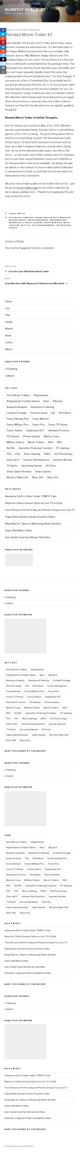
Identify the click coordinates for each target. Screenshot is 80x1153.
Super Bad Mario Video (18, 530)
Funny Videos (14, 430)
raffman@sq (32, 30)
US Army (51, 465)
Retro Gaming (32, 453)
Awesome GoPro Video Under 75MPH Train (30, 496)
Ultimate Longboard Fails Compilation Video (27, 973)
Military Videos (15, 442)
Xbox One (52, 477)
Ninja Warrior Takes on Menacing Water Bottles (33, 523)
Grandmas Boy (58, 220)
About (8, 349)
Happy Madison (53, 223)
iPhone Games (31, 436)
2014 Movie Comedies (21, 218)
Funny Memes (40, 418)
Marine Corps (51, 436)
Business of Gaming (42, 407)
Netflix (25, 225)
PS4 (17, 453)
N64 (50, 442)
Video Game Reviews (19, 471)
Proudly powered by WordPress (19, 1146)
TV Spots (12, 465)
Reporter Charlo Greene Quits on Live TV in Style (33, 503)
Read (8, 335)
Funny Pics (38, 424)
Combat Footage (17, 412)
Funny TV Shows (58, 424)
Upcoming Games (31, 465)
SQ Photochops (63, 453)
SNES (47, 453)
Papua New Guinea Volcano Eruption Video (30, 516)
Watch (21, 214)
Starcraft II (13, 459)
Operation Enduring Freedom (35, 448)
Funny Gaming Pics (18, 418)
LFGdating (11, 368)
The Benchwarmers (43, 225)
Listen (8, 342)
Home (8, 301)
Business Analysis (17, 407)
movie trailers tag (26, 187)
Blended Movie (18, 220)
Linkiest (9, 375)
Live (7, 308)
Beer (46, 401)
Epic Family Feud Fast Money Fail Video (27, 537)
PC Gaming (62, 448)
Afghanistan (41, 395)
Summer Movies (62, 459)
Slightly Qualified (25, 10)
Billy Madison (62, 218)
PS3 (9, 453)
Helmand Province (59, 430)
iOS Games (13, 436)
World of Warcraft (17, 477)
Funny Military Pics (17, 424)
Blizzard (57, 401)
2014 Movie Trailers (18, 395)
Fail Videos (64, 412)
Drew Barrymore (38, 220)
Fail (53, 412)
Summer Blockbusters (36, 459)
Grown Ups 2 (16, 223)
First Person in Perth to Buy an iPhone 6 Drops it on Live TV (40, 509)
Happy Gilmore (34, 223)
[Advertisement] (19, 560)
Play (7, 315)
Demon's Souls (38, 412)
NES (59, 442)
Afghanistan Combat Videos (23, 401)
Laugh (12, 214)
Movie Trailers (36, 442)
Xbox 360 (37, 477)
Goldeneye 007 (35, 430)
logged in (25, 247)
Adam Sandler (43, 218)
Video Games (43, 471)
